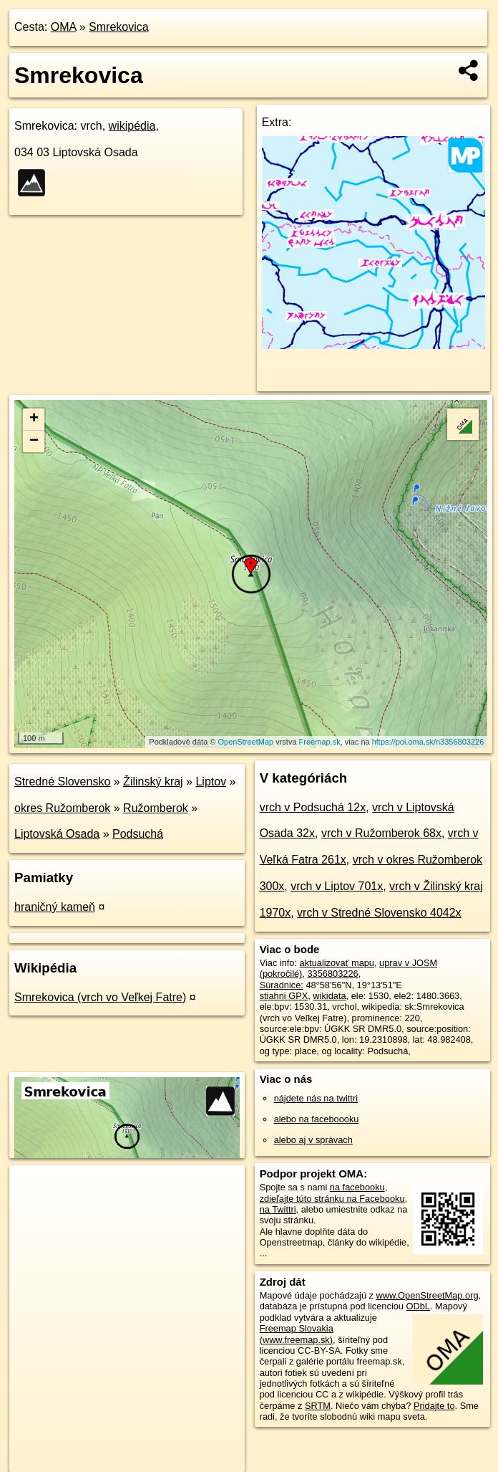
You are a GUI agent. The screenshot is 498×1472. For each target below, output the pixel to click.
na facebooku (357, 1187)
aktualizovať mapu (337, 962)
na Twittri (278, 1209)
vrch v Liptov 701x (336, 886)
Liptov (210, 781)
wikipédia (132, 126)
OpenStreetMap (245, 741)
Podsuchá (137, 834)
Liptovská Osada (56, 834)
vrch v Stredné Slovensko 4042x (379, 913)
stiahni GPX (284, 995)
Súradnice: (281, 985)
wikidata (329, 995)
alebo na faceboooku (316, 1119)
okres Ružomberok (62, 808)
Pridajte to (434, 1405)
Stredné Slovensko (62, 781)
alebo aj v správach (313, 1139)
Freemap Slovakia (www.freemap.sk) (296, 1333)
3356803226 (333, 973)
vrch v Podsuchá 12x (313, 807)
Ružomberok (155, 808)
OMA (64, 27)
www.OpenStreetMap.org (427, 1295)
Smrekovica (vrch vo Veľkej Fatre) (100, 997)
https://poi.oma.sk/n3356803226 (428, 741)
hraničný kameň (54, 907)
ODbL (418, 1306)
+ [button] (34, 419)
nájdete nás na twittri (316, 1098)
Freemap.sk (320, 741)
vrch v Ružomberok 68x (381, 833)
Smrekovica (119, 27)
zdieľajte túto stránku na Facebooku (332, 1198)
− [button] (34, 441)
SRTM (318, 1405)
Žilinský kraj (153, 781)
